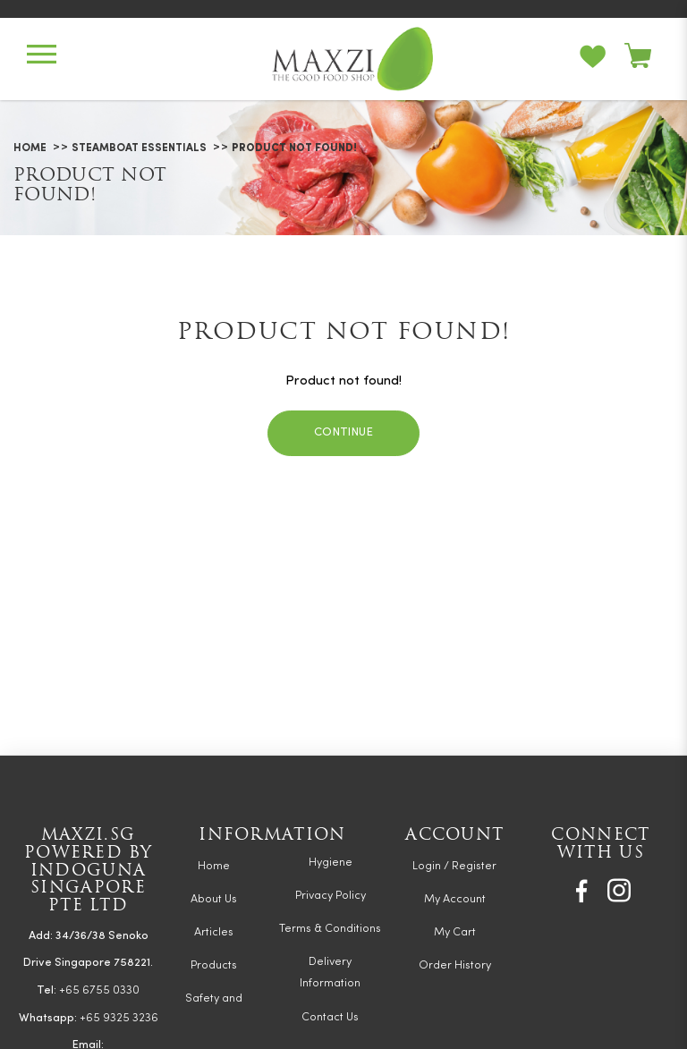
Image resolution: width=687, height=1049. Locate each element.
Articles (213, 932)
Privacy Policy (330, 895)
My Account (455, 899)
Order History (455, 965)
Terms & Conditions (330, 929)
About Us (214, 899)
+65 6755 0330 (99, 990)
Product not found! (294, 148)
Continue (343, 432)
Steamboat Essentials (139, 148)
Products (214, 965)
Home (30, 148)
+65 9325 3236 (119, 1018)
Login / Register (454, 866)
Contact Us (330, 1017)
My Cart (455, 932)
